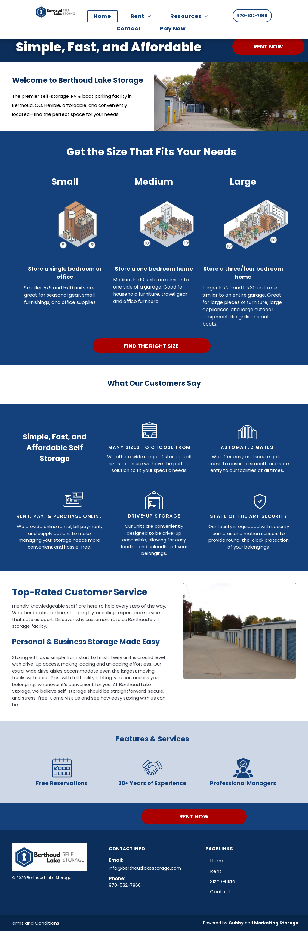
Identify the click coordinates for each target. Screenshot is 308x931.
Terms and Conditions (34, 923)
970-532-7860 (125, 885)
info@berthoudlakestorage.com (145, 868)
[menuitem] (105, 16)
